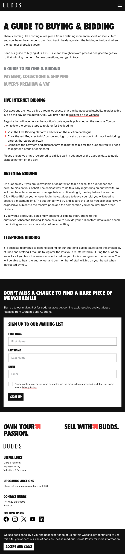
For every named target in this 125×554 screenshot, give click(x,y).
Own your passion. (22, 429)
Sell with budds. (91, 426)
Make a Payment (12, 462)
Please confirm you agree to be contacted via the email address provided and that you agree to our (64, 386)
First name (15, 334)
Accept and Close (18, 546)
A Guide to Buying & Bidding (32, 68)
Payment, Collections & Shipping (36, 76)
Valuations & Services (15, 470)
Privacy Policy (29, 387)
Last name (14, 350)
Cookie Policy (84, 539)
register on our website (84, 115)
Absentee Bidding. (29, 220)
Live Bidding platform (32, 132)
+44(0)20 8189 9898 (14, 501)
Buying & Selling (12, 466)
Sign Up (16, 397)
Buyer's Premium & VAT (27, 84)
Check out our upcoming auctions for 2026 (26, 486)
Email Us (35, 252)
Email (11, 366)
